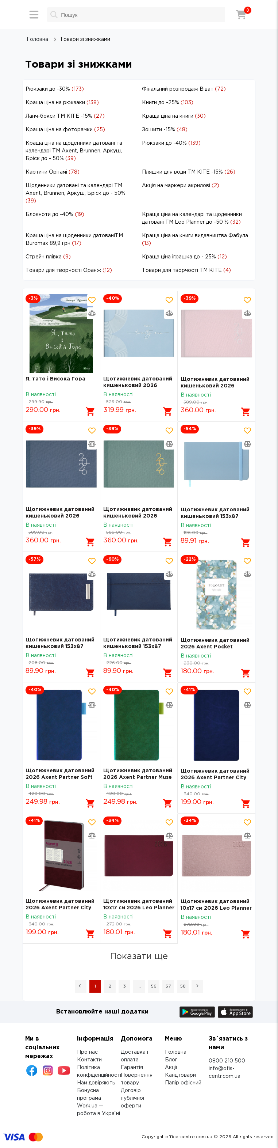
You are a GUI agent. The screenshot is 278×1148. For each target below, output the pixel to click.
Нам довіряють (96, 1083)
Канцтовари (180, 1075)
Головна (175, 1052)
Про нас (87, 1052)
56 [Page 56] (154, 986)
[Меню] (34, 14)
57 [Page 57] (168, 986)
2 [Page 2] (109, 986)
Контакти (89, 1060)
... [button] (139, 986)
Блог (171, 1060)
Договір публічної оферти (132, 1098)
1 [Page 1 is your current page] (95, 986)
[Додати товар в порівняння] (92, 313)
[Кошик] (241, 14)
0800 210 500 (227, 1061)
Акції (171, 1067)
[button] (80, 986)
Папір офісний (183, 1083)
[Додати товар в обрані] (92, 300)
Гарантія (132, 1067)
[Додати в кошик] (90, 411)
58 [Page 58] (183, 986)
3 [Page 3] (124, 986)
